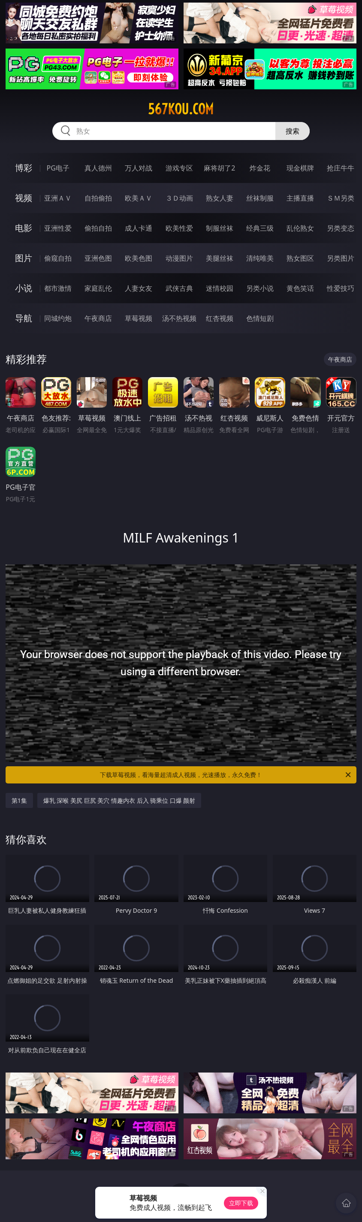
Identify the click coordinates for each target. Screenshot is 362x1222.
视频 (23, 198)
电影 (23, 228)
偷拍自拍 (98, 228)
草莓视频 (138, 318)
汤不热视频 (179, 318)
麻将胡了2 (219, 168)
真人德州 (98, 168)
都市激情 (58, 288)
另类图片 (340, 258)
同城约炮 (58, 318)
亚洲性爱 (58, 228)
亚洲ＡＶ (58, 198)
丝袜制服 (260, 198)
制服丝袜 (219, 228)
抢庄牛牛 (340, 168)
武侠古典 (179, 288)
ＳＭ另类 (340, 198)
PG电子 (58, 168)
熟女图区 (300, 258)
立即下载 (241, 1203)
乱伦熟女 (300, 228)
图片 (23, 258)
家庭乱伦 (98, 288)
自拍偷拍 (98, 198)
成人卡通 (138, 228)
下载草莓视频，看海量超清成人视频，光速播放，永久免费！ (226, 775)
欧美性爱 (179, 228)
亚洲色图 (98, 258)
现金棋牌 (300, 168)
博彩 (23, 168)
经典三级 (260, 228)
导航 (23, 318)
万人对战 (138, 168)
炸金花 (260, 168)
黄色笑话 (300, 288)
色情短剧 (260, 318)
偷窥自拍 (58, 258)
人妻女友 (138, 288)
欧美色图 (138, 258)
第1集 (19, 800)
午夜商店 (98, 318)
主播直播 (300, 198)
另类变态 (340, 228)
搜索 (292, 131)
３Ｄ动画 (179, 198)
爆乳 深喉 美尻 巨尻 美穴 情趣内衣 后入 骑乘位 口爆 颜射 (119, 800)
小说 (23, 288)
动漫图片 (179, 258)
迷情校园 (219, 288)
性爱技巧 (340, 288)
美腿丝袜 (219, 258)
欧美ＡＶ (138, 198)
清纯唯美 (260, 258)
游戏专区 (179, 168)
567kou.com (181, 109)
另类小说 (260, 288)
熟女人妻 (219, 198)
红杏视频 (219, 318)
